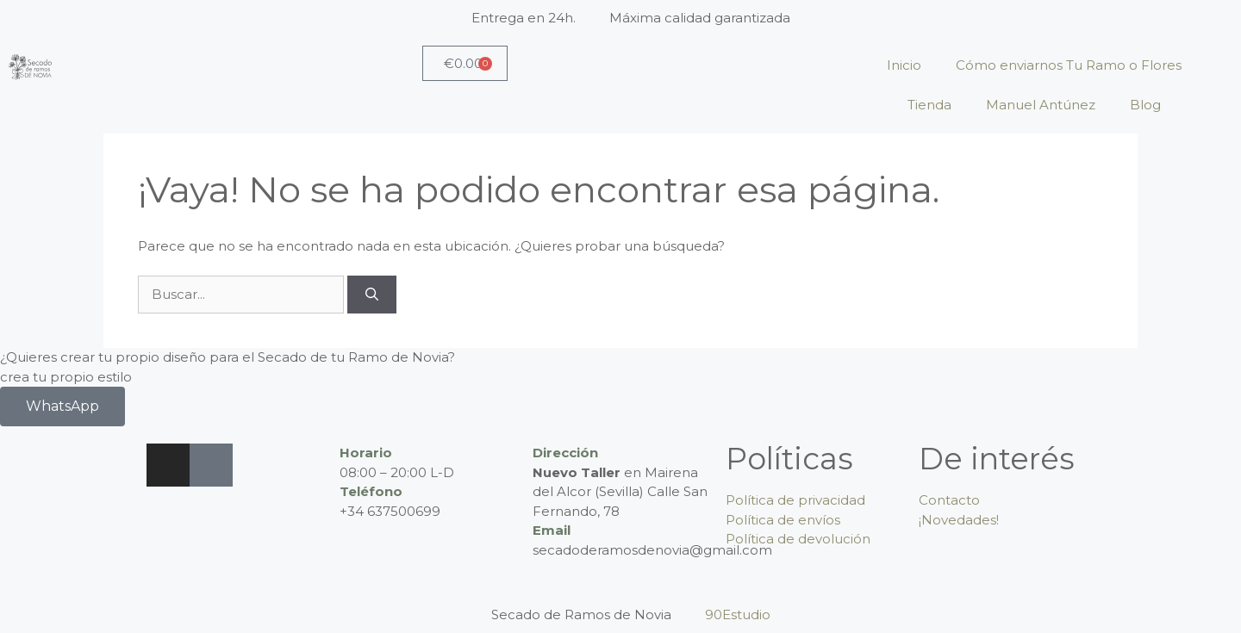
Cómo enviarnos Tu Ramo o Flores (1069, 65)
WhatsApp (62, 406)
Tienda (929, 104)
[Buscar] (371, 295)
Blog (1145, 104)
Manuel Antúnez (1040, 104)
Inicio (904, 65)
